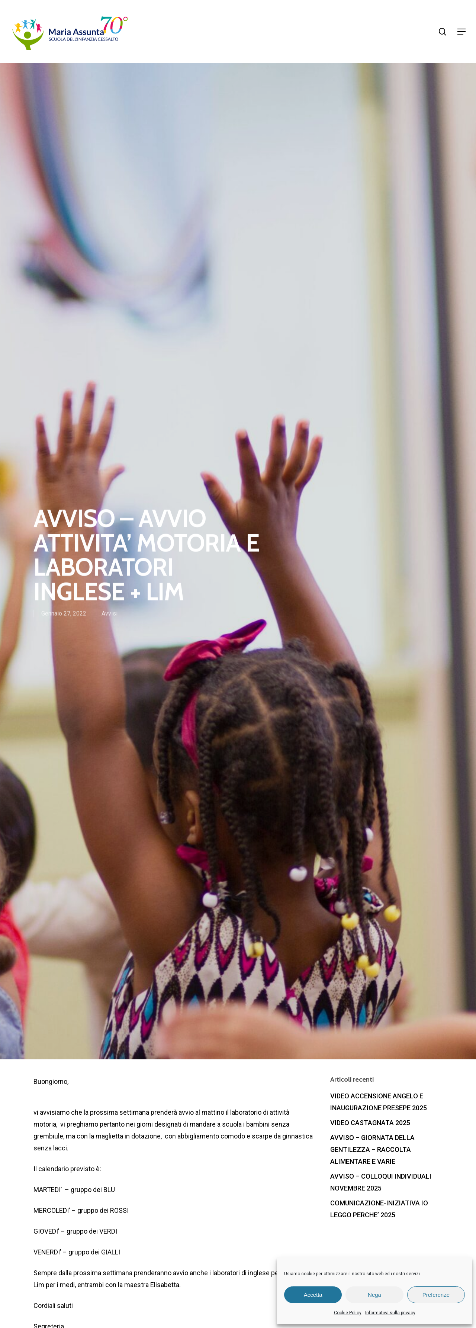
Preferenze (436, 1295)
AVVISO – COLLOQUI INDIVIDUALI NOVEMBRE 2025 (380, 1182)
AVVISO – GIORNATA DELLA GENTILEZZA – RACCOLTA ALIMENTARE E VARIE (372, 1149)
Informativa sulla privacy (390, 1312)
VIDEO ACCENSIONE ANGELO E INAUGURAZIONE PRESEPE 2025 (378, 1102)
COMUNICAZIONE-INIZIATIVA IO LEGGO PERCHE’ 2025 (379, 1209)
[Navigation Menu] (461, 31)
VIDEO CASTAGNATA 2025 (370, 1123)
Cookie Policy (347, 1312)
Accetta (313, 1295)
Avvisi (110, 614)
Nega (374, 1295)
